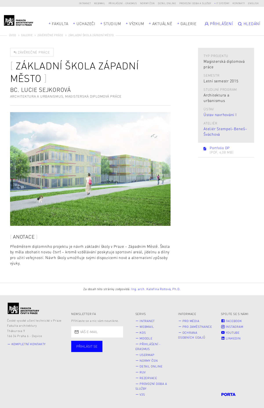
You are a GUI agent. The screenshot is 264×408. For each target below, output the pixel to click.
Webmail (99, 3)
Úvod (12, 35)
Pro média (190, 321)
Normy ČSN (147, 3)
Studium (112, 23)
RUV (143, 372)
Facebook (231, 321)
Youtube (230, 332)
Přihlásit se (86, 346)
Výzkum (136, 23)
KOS (143, 332)
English (253, 3)
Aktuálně (162, 23)
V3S (142, 394)
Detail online (167, 3)
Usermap (147, 355)
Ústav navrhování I (220, 114)
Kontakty (239, 3)
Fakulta (60, 23)
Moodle (146, 338)
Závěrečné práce (50, 35)
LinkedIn (231, 338)
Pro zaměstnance (197, 326)
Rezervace (148, 378)
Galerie (188, 23)
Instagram (232, 326)
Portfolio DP (218, 150)
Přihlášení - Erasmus (123, 3)
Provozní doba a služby (195, 3)
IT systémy (222, 3)
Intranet (85, 3)
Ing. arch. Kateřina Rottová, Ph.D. (156, 289)
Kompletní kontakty (28, 344)
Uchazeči (85, 23)
